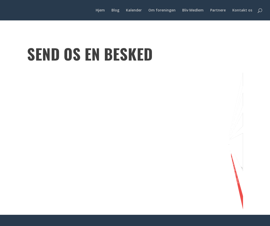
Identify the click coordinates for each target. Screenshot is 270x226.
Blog (115, 10)
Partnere (218, 10)
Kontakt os (242, 10)
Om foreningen (162, 10)
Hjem (100, 10)
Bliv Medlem (193, 10)
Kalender (134, 10)
